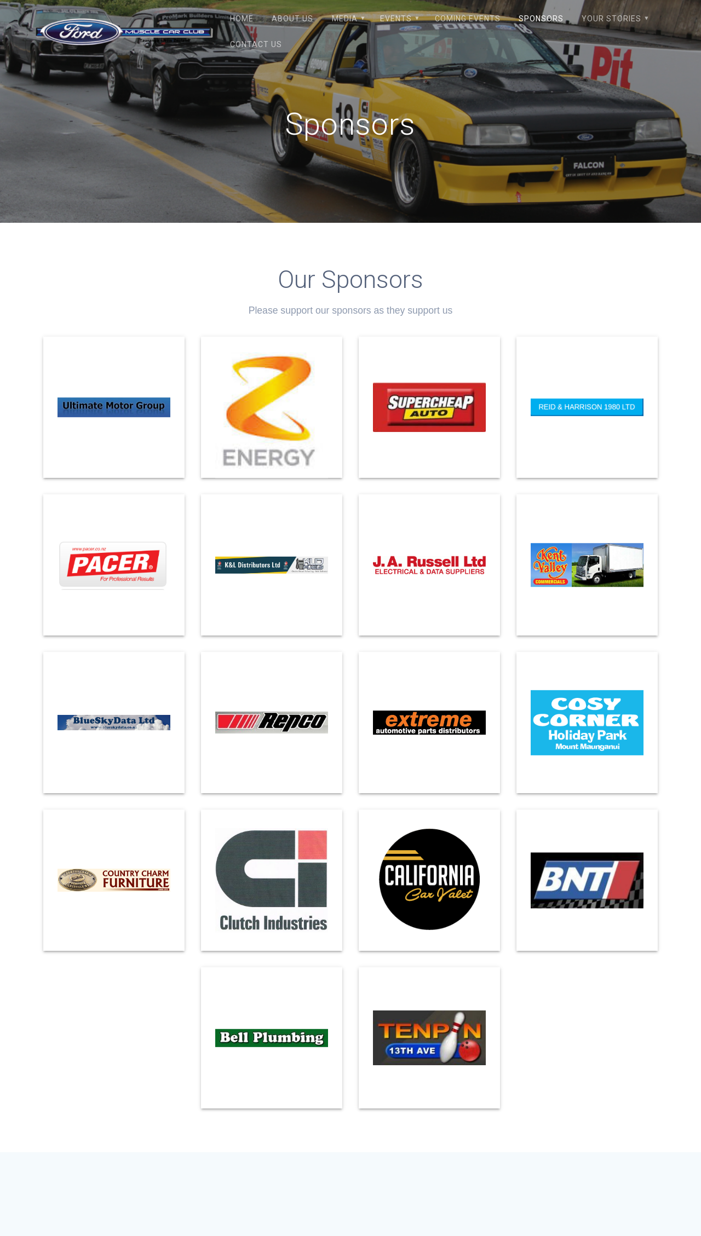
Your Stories (611, 18)
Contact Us (256, 44)
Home (242, 18)
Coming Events (468, 18)
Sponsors (541, 18)
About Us (292, 18)
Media (345, 18)
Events (396, 18)
